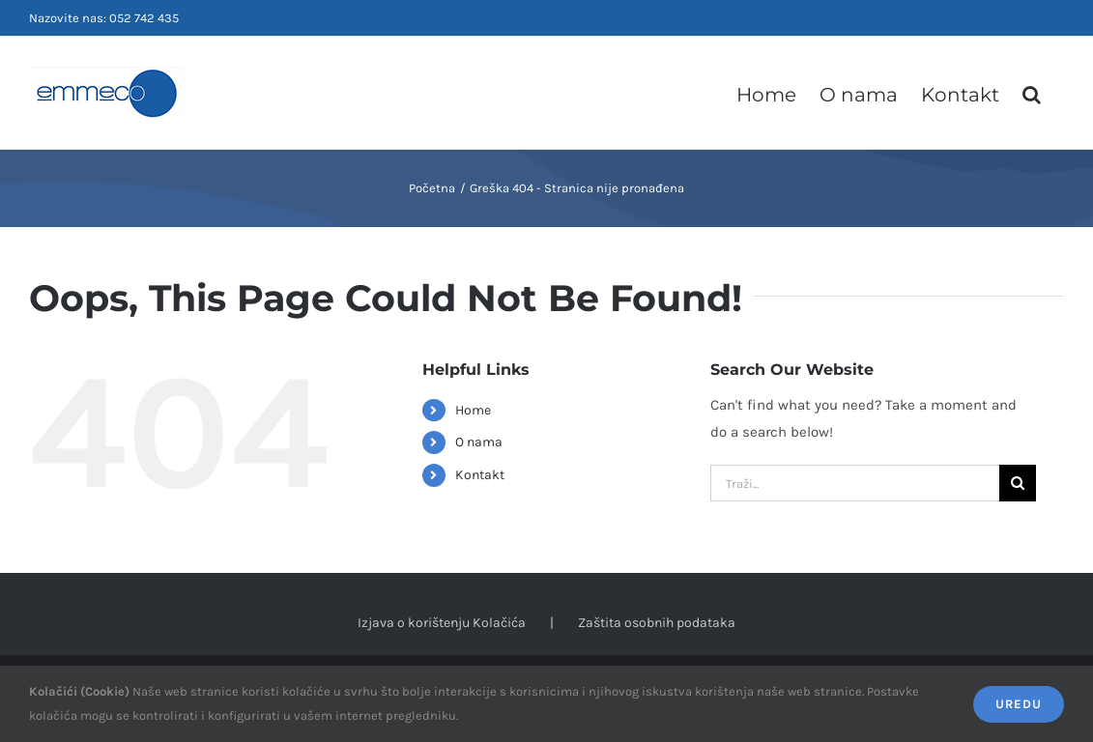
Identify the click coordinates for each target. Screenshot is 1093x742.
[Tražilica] (1017, 483)
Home (473, 410)
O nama (479, 442)
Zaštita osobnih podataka (656, 622)
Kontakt (479, 475)
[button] (1031, 93)
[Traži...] (854, 483)
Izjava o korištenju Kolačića (442, 622)
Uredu (1018, 704)
